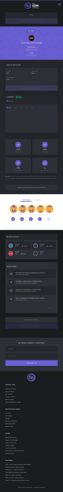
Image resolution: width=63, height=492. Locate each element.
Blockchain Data (10, 423)
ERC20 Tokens (9, 399)
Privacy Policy (9, 453)
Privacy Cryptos (10, 397)
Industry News (9, 445)
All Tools (8, 413)
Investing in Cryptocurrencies (14, 450)
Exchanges (8, 415)
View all (52, 308)
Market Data (9, 426)
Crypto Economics (11, 442)
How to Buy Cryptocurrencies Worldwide (18, 464)
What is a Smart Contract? (13, 475)
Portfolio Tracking (11, 421)
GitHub (31, 15)
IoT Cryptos (9, 394)
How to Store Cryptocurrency (14, 477)
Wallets (7, 418)
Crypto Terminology (11, 440)
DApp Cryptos (9, 391)
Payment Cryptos (10, 389)
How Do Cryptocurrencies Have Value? (17, 480)
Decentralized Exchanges (13, 402)
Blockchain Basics (10, 437)
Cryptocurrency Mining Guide (14, 467)
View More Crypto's (31, 320)
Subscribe (31, 363)
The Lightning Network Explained (15, 472)
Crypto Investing (10, 448)
